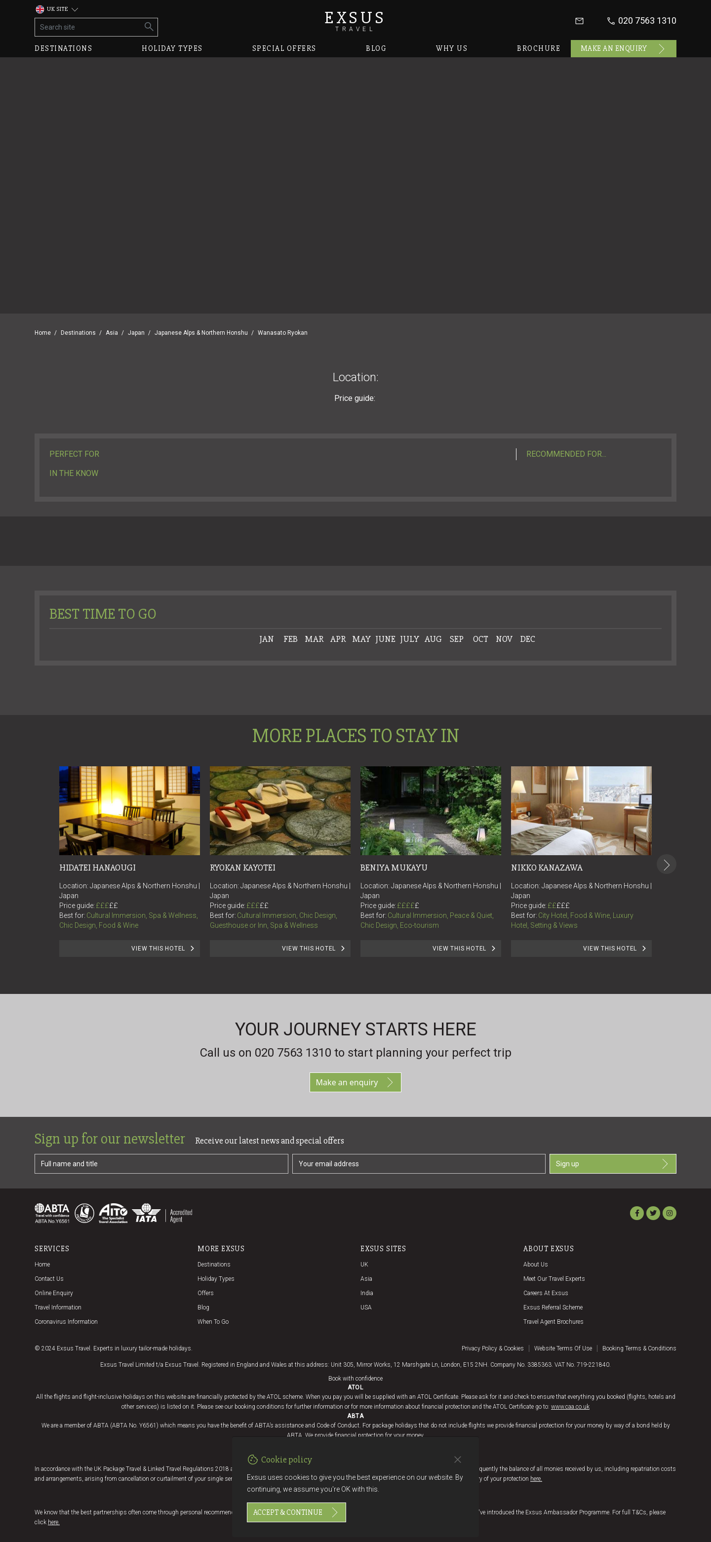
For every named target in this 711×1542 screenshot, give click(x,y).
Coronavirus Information (66, 1321)
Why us (452, 48)
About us (535, 1264)
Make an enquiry (624, 49)
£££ (107, 905)
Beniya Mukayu (394, 867)
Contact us (49, 1278)
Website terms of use (563, 1348)
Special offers (284, 48)
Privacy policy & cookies (493, 1348)
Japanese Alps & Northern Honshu (201, 332)
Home (43, 332)
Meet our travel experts (554, 1278)
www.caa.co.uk (570, 1406)
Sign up (613, 1164)
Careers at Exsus (545, 1293)
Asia (112, 332)
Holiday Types (216, 1278)
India (366, 1293)
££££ (408, 905)
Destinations (63, 48)
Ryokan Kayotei (243, 867)
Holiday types (172, 48)
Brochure (538, 48)
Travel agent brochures (553, 1321)
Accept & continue (296, 1512)
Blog (376, 48)
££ (113, 905)
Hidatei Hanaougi (97, 867)
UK (364, 1264)
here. (536, 1478)
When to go (213, 1321)
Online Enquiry (54, 1293)
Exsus (355, 21)
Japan (136, 332)
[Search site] (88, 27)
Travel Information (58, 1307)
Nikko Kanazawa (547, 867)
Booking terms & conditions (639, 1348)
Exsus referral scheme (553, 1307)
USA (366, 1307)
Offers (206, 1293)
